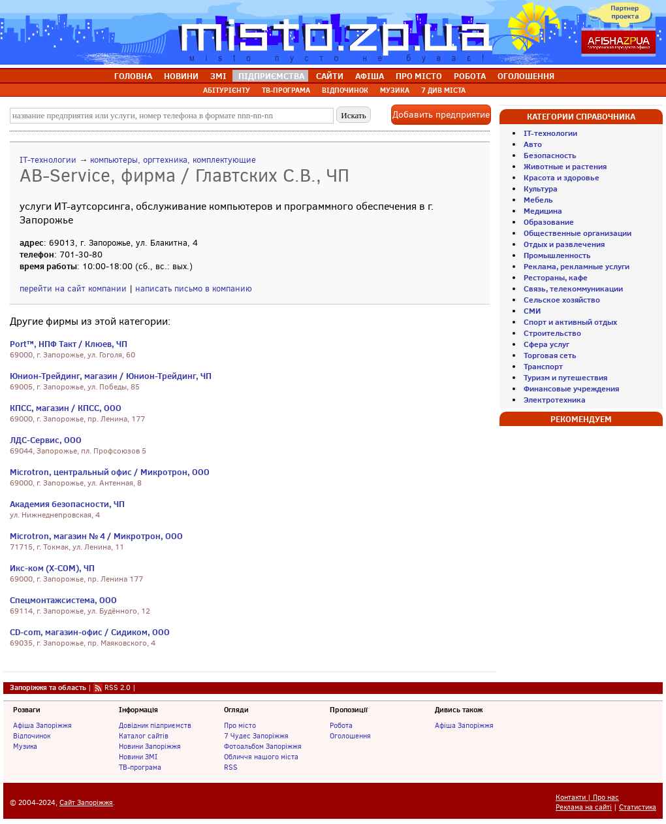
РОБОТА (470, 76)
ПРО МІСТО (419, 76)
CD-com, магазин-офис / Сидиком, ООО (90, 632)
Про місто (240, 725)
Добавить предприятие (441, 114)
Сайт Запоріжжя (86, 803)
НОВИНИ (181, 76)
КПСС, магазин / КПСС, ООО (65, 408)
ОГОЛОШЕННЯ (526, 76)
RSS (231, 767)
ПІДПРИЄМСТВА (271, 76)
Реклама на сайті (584, 807)
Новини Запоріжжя (150, 746)
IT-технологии (48, 159)
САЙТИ (329, 76)
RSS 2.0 (117, 687)
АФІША (369, 76)
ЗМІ (218, 76)
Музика (25, 746)
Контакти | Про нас (587, 797)
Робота (341, 725)
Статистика (637, 807)
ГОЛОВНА (133, 76)
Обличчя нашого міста (261, 756)
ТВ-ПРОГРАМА (286, 90)
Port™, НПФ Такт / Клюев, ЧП (68, 344)
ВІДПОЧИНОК (345, 90)
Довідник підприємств (155, 725)
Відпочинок (31, 735)
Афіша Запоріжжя (42, 725)
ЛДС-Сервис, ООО (46, 440)
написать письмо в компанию (193, 288)
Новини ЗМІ (138, 756)
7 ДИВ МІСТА (443, 90)
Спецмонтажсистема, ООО (63, 600)
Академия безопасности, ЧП (67, 504)
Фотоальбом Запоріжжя (263, 746)
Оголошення (350, 735)
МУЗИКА (394, 90)
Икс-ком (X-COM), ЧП (52, 568)
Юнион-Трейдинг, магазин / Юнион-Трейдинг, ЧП (111, 376)
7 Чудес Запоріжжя (256, 735)
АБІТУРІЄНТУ (226, 90)
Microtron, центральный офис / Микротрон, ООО (110, 472)
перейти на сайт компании (73, 288)
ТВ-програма (140, 767)
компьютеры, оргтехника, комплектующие (173, 159)
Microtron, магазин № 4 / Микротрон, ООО (96, 536)
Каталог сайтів (143, 735)
